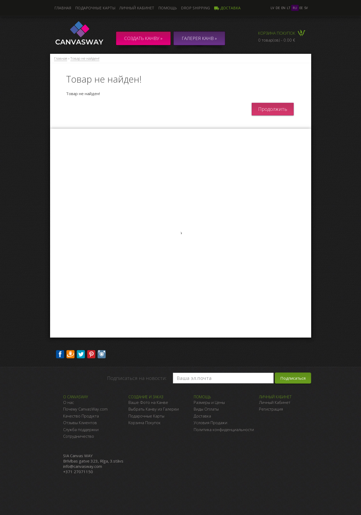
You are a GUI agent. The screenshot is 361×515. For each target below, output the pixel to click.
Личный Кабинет (274, 402)
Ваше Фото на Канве (148, 402)
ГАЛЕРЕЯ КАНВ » (199, 38)
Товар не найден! (84, 58)
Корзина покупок (276, 33)
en (283, 8)
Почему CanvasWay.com (85, 409)
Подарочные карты (95, 7)
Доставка (227, 7)
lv (272, 8)
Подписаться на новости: (137, 378)
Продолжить (272, 109)
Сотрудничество (78, 436)
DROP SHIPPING (195, 7)
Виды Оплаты (206, 409)
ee (301, 8)
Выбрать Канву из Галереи (153, 409)
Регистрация (271, 409)
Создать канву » (143, 38)
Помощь (167, 7)
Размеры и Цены (209, 402)
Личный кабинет (136, 7)
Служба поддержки (81, 429)
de (278, 8)
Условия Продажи (210, 422)
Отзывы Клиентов (80, 422)
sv (306, 8)
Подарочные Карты (146, 416)
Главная (60, 58)
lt (288, 8)
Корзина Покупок (144, 422)
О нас (68, 402)
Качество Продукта (81, 416)
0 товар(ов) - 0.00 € (276, 40)
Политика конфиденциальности (224, 429)
